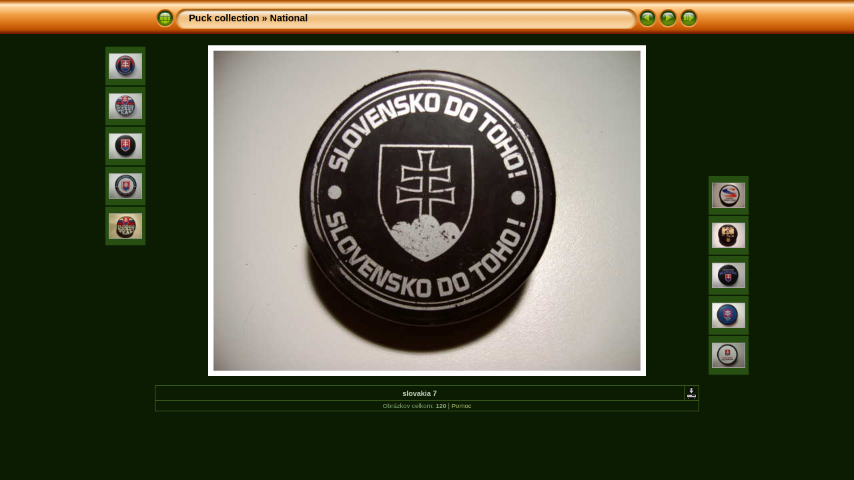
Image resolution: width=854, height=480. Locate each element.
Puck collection (224, 18)
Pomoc (462, 405)
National (289, 18)
